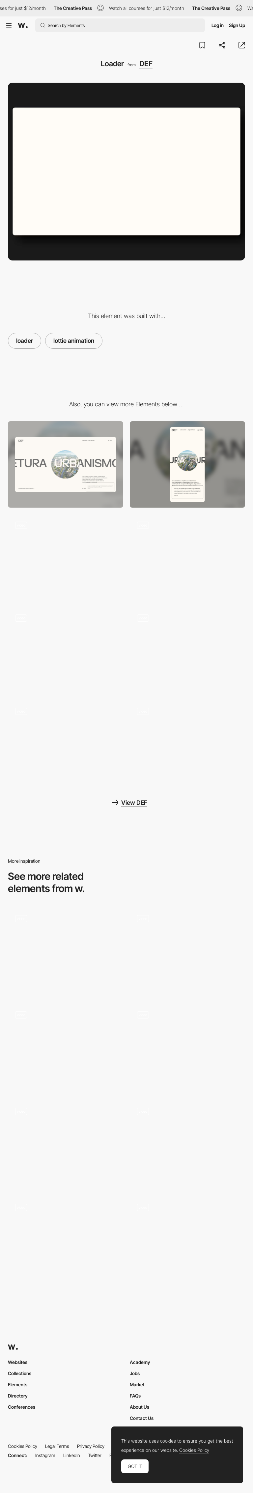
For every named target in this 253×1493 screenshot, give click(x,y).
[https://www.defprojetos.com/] (187, 743)
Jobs (135, 1373)
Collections (19, 1373)
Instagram (45, 1455)
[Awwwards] (23, 25)
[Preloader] (65, 1240)
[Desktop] (65, 464)
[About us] (65, 743)
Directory (18, 1395)
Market (137, 1384)
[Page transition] (65, 557)
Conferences (21, 1407)
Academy (140, 1362)
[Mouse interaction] (65, 650)
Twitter (94, 1455)
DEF (146, 63)
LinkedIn (71, 1455)
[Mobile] (187, 464)
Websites (17, 1362)
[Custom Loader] (187, 1047)
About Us (139, 1407)
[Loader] (65, 951)
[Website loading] (187, 1240)
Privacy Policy (90, 1446)
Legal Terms (57, 1446)
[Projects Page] (187, 557)
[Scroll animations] (187, 650)
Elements (17, 1384)
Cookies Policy (22, 1446)
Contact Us (142, 1418)
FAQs (135, 1395)
